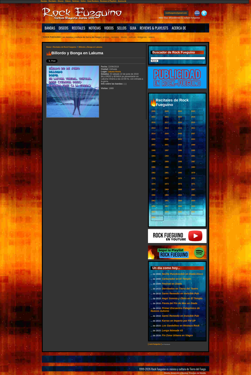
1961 (167, 201)
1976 (180, 178)
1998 (153, 150)
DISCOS (64, 28)
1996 (180, 150)
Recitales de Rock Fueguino (64, 47)
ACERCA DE (179, 28)
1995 (193, 150)
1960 (180, 201)
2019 (193, 117)
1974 (153, 184)
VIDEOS (109, 28)
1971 (193, 184)
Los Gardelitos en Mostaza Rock (181, 325)
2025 (167, 111)
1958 (153, 206)
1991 (193, 156)
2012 (180, 128)
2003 (193, 139)
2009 (167, 134)
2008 (180, 134)
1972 (180, 184)
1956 (180, 206)
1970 (153, 189)
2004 (180, 139)
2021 (167, 117)
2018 (153, 122)
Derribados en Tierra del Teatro (180, 288)
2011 (193, 128)
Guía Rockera (92, 1)
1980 (180, 173)
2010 (153, 134)
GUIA (133, 28)
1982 (153, 173)
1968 (180, 189)
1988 (180, 162)
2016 (180, 122)
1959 (193, 201)
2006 (153, 139)
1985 (167, 167)
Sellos (83, 1)
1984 (180, 167)
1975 (193, 178)
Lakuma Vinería (114, 72)
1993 (167, 156)
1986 (153, 167)
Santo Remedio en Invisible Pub (180, 293)
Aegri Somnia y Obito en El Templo (182, 298)
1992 (180, 156)
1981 (167, 173)
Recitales (52, 1)
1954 (153, 212)
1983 (193, 167)
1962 (153, 201)
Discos (61, 1)
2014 (153, 128)
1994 (153, 156)
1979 (193, 173)
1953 (167, 212)
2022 (153, 117)
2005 (167, 139)
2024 (180, 111)
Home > (49, 47)
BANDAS (50, 28)
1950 (153, 217)
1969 (167, 189)
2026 (153, 111)
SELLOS (122, 28)
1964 (180, 195)
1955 (193, 206)
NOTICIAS (95, 28)
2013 (167, 128)
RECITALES (78, 28)
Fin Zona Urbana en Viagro (177, 335)
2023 (193, 111)
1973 (167, 184)
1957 (167, 206)
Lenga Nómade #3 (172, 330)
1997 (167, 150)
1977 (167, 178)
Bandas (44, 1)
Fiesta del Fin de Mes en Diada (179, 303)
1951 (193, 212)
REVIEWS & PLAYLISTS (154, 28)
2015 (193, 122)
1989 (167, 162)
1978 (153, 178)
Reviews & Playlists (108, 1)
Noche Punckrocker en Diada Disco (182, 274)
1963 (193, 195)
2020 (180, 117)
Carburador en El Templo (176, 278)
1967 (193, 189)
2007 (193, 134)
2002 (153, 145)
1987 (193, 162)
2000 (180, 145)
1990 (153, 162)
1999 (193, 145)
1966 (153, 195)
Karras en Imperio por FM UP (179, 320)
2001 (167, 145)
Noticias (75, 1)
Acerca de (122, 1)
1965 (167, 195)
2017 (167, 122)
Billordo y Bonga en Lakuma (90, 47)
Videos (68, 1)
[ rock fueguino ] (155, 344)
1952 (180, 212)
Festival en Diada (172, 283)
